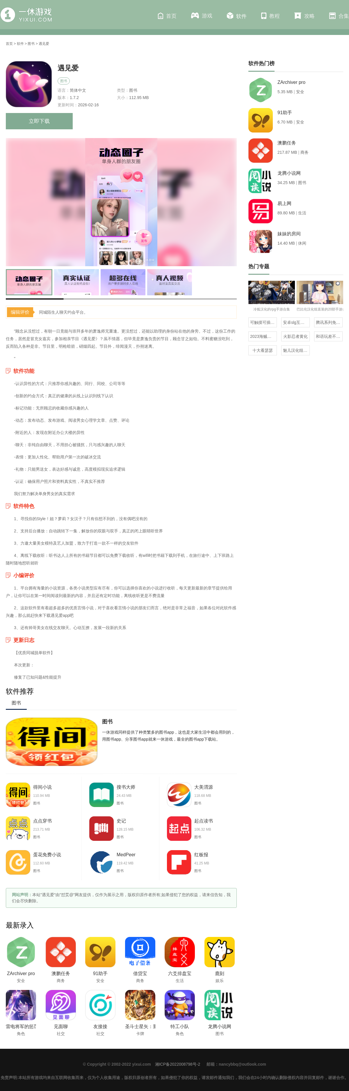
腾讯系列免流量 (329, 322)
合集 (339, 16)
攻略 (304, 16)
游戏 (201, 16)
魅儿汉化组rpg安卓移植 (296, 350)
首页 (167, 16)
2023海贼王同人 (263, 336)
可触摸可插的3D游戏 (263, 322)
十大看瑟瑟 (262, 350)
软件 (237, 15)
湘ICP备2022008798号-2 (177, 1064)
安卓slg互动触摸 (296, 322)
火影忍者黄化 (295, 336)
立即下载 (39, 121)
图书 (31, 44)
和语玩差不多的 (329, 336)
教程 (270, 16)
